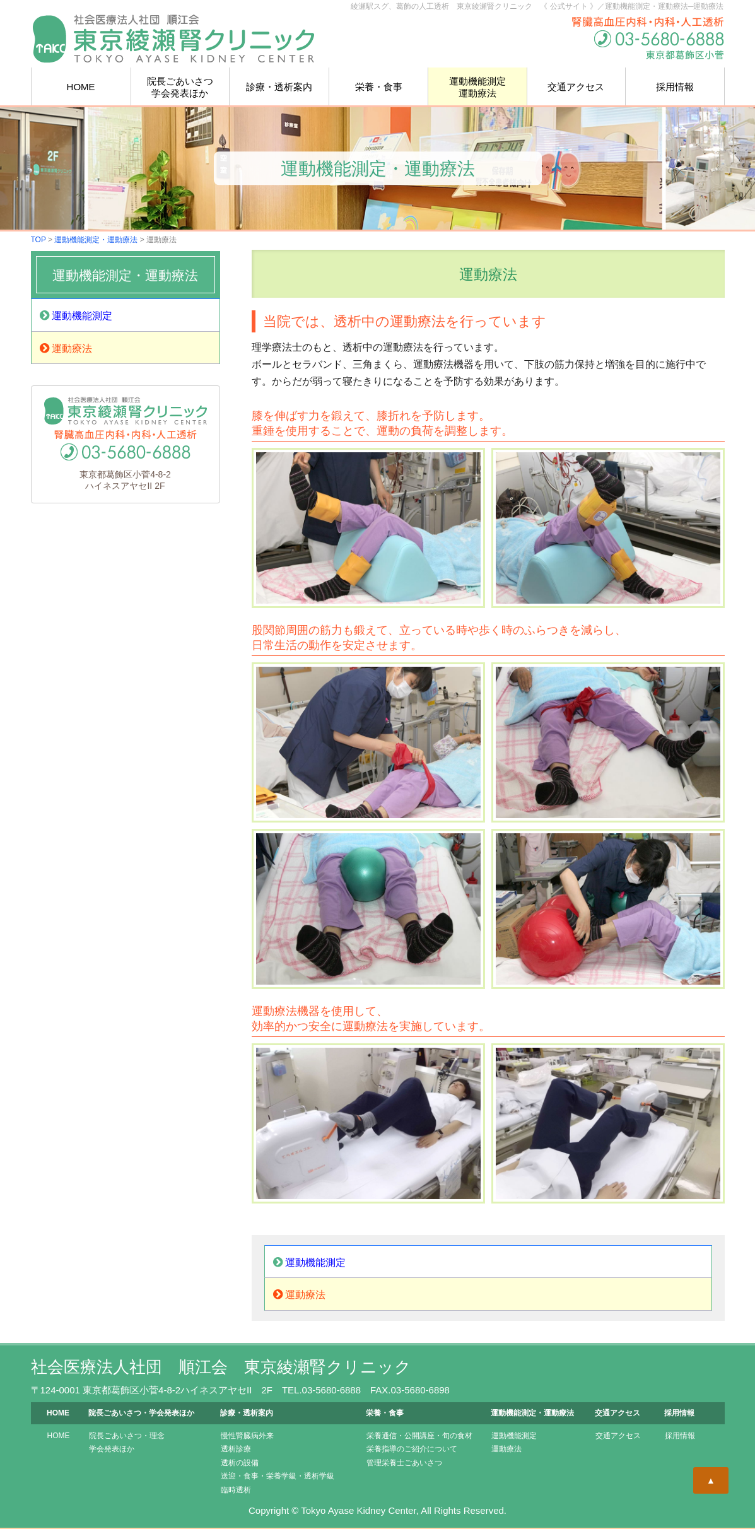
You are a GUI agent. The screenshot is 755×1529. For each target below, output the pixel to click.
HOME (81, 86)
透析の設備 (240, 1462)
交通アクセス (575, 86)
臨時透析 (236, 1489)
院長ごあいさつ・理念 (127, 1435)
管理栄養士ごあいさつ (404, 1462)
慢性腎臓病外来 (247, 1435)
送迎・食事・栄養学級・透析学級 (277, 1476)
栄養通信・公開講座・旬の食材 (419, 1435)
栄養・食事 (378, 86)
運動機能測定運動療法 (477, 87)
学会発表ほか (111, 1448)
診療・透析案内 (279, 86)
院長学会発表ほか (180, 87)
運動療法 (66, 348)
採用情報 (675, 86)
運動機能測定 (76, 315)
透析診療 (236, 1448)
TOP (38, 239)
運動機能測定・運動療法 (96, 239)
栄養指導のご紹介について (411, 1448)
